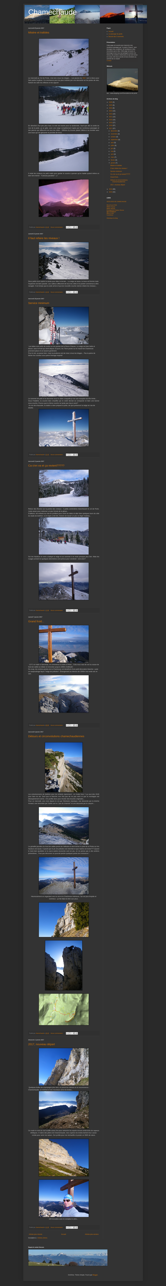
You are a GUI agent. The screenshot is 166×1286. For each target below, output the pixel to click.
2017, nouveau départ (41, 1044)
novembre (114, 134)
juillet (113, 145)
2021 (111, 117)
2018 (111, 125)
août (112, 142)
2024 (111, 108)
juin (112, 148)
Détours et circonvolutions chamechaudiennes (56, 736)
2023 (111, 111)
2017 (111, 128)
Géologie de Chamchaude (116, 201)
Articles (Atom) (42, 1238)
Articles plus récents (35, 1234)
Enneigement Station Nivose (115, 210)
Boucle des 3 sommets (116, 36)
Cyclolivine (110, 215)
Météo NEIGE (111, 208)
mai (112, 151)
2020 (111, 120)
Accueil (63, 1234)
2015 (111, 192)
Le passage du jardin (115, 34)
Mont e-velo (110, 213)
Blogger (95, 1275)
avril (112, 154)
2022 (111, 114)
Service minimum (38, 303)
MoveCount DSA (112, 205)
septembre (114, 139)
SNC (84, 78)
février (113, 160)
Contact (109, 60)
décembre (114, 131)
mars (112, 157)
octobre (113, 137)
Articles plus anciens (92, 1234)
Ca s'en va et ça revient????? (46, 465)
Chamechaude (52, 12)
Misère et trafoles (38, 32)
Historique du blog (112, 218)
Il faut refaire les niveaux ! (44, 238)
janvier (113, 163)
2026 (111, 102)
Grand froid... (36, 621)
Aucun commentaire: (57, 227)
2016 (111, 189)
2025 (111, 105)
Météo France (111, 207)
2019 (111, 122)
